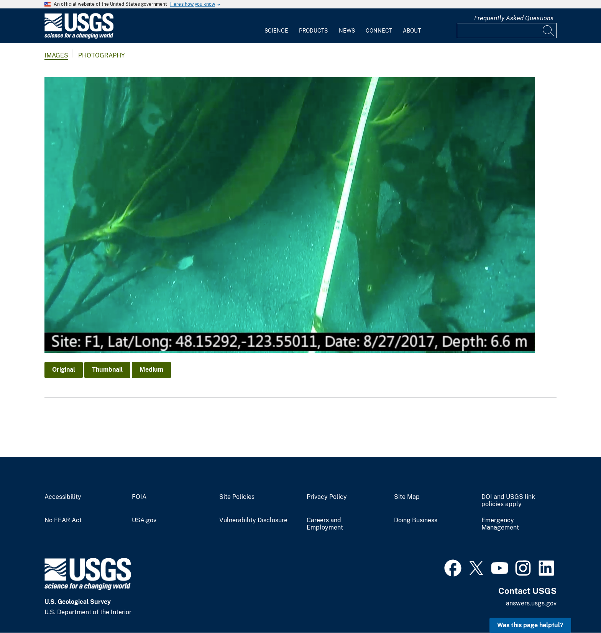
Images (56, 55)
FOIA (139, 497)
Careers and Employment (325, 524)
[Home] (78, 37)
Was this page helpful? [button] (530, 625)
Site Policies (237, 497)
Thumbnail (107, 369)
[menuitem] (276, 26)
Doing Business (415, 520)
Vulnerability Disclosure (253, 520)
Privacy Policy (327, 497)
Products (313, 31)
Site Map (407, 497)
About (412, 31)
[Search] (549, 30)
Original (63, 369)
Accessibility (62, 497)
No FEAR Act (63, 520)
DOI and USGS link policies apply (508, 501)
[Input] (507, 30)
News (347, 31)
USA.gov (144, 520)
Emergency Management (500, 524)
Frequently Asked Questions (513, 18)
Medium (151, 369)
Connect (379, 31)
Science (276, 31)
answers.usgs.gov (531, 603)
